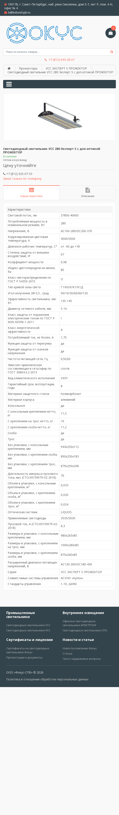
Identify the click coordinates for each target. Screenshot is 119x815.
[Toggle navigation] (9, 84)
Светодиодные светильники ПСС (28, 630)
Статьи (67, 653)
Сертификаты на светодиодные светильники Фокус (27, 650)
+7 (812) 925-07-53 (17, 174)
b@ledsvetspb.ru (17, 12)
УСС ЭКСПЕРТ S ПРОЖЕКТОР (66, 68)
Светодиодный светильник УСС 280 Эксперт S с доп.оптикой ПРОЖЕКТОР (60, 72)
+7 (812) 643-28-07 (60, 60)
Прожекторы (28, 68)
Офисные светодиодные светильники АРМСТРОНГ (79, 623)
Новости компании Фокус (80, 648)
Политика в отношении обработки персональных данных (47, 679)
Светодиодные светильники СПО (85, 630)
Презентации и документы (24, 657)
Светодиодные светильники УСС (28, 625)
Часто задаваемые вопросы (82, 659)
